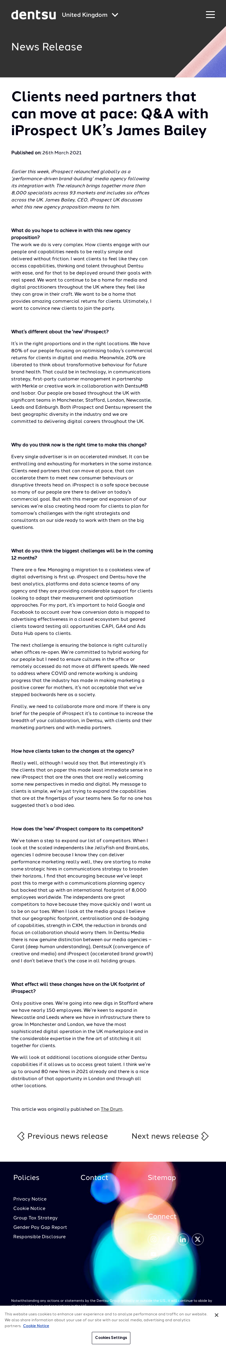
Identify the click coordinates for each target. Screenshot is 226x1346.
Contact (94, 1178)
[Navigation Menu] (210, 15)
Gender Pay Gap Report (40, 1227)
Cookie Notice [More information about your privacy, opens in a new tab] (36, 1328)
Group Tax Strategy (35, 1218)
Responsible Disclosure (39, 1237)
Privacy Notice (29, 1199)
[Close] (216, 1317)
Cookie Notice (29, 1208)
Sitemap (162, 1178)
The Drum (111, 1109)
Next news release (171, 1136)
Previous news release (62, 1136)
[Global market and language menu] (90, 15)
